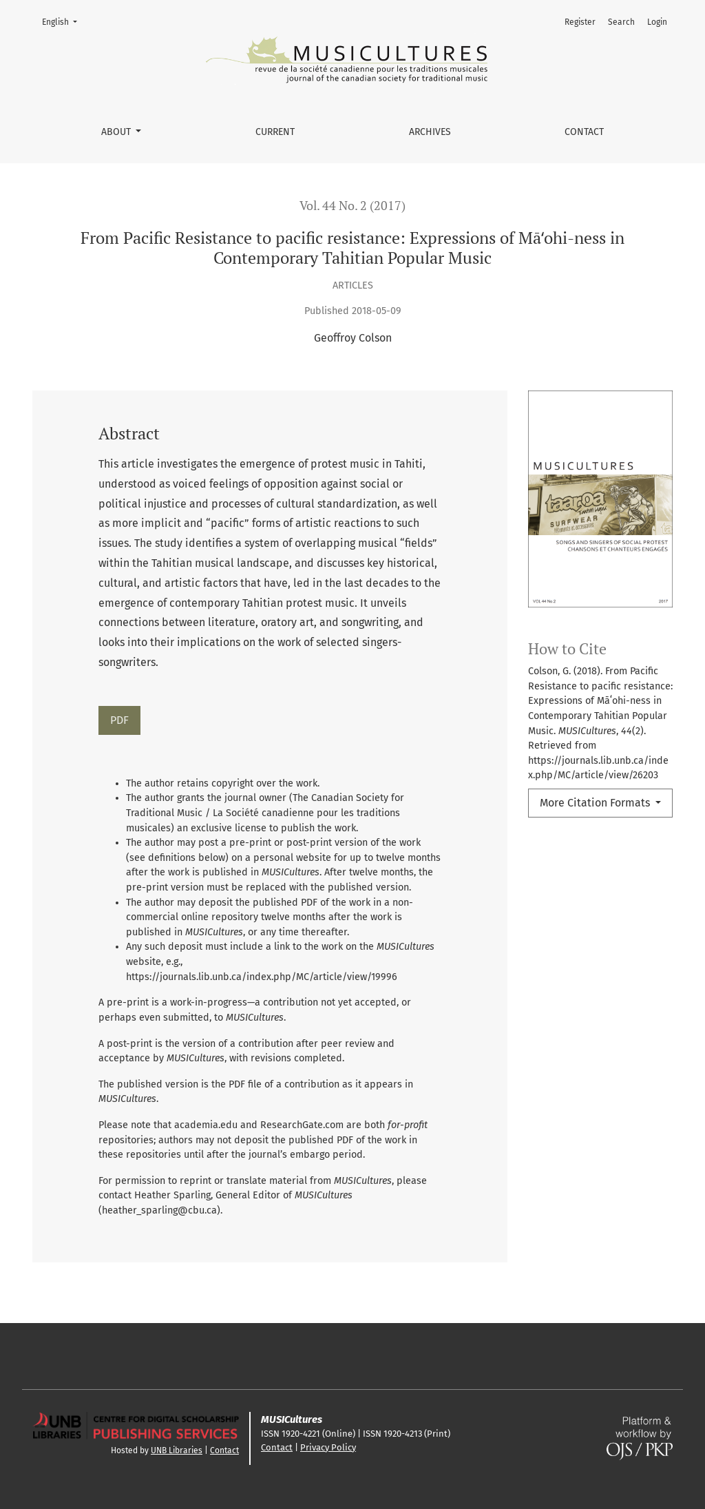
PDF (119, 720)
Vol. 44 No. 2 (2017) (352, 206)
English (63, 21)
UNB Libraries (176, 1450)
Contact (584, 132)
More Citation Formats (596, 802)
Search (621, 22)
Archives (430, 132)
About (117, 132)
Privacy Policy (328, 1447)
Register (580, 22)
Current (275, 132)
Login (657, 22)
